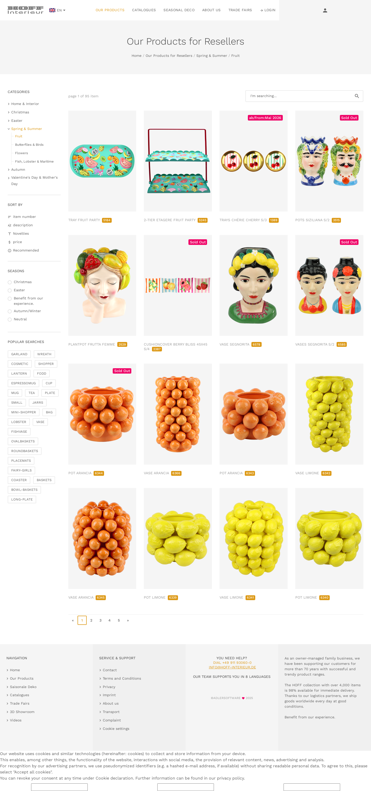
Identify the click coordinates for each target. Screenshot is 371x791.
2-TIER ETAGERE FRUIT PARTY (176, 220)
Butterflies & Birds (29, 145)
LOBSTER (18, 422)
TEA (32, 393)
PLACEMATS (21, 461)
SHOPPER (46, 364)
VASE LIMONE (313, 473)
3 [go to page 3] (100, 620)
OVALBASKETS (23, 441)
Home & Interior (25, 104)
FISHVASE (19, 431)
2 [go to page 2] (91, 620)
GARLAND (19, 354)
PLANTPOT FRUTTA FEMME (97, 344)
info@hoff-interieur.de (232, 667)
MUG (15, 393)
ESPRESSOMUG (23, 383)
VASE (40, 422)
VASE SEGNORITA (241, 344)
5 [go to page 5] (119, 620)
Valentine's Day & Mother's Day (34, 180)
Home (137, 56)
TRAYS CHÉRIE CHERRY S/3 (249, 220)
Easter (16, 120)
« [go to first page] (73, 620)
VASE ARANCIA (163, 473)
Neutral (20, 319)
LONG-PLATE (22, 499)
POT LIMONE (161, 597)
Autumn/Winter (27, 311)
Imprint (109, 695)
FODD (41, 373)
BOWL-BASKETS (24, 490)
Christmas (20, 112)
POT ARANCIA (86, 473)
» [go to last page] (128, 620)
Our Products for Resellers (169, 56)
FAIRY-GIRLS (21, 470)
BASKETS (44, 480)
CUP (49, 383)
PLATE (50, 393)
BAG (49, 412)
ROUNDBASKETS (24, 451)
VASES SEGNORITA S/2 (321, 344)
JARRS (37, 402)
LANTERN (19, 373)
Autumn (18, 169)
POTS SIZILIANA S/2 (318, 220)
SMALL (16, 402)
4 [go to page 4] (109, 620)
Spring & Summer (211, 56)
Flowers (21, 153)
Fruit (235, 56)
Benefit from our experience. (28, 301)
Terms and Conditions (122, 678)
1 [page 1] (82, 620)
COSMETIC (19, 364)
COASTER (19, 480)
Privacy (109, 687)
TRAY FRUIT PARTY (90, 220)
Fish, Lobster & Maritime (34, 161)
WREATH (44, 354)
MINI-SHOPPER (23, 412)
